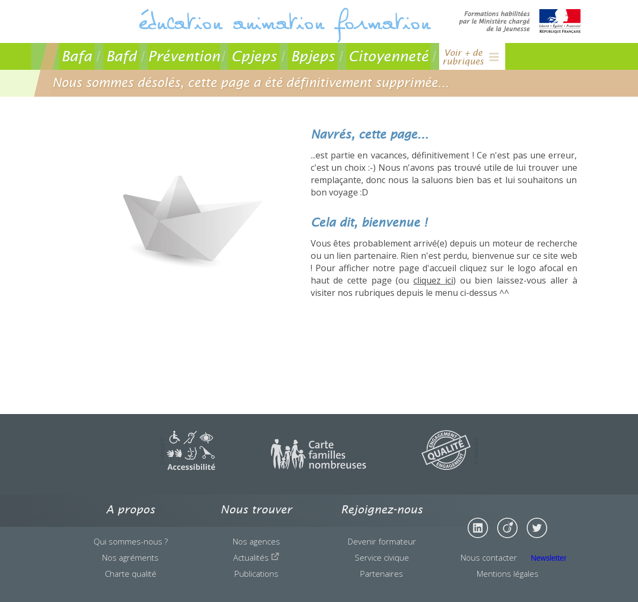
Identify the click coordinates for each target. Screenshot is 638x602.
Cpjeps (254, 56)
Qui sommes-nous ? (131, 541)
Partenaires (381, 573)
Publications (256, 573)
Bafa (76, 56)
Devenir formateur (382, 541)
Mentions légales (508, 573)
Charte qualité (130, 573)
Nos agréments (130, 557)
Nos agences (256, 541)
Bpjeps (313, 56)
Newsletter (549, 558)
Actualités (256, 557)
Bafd (121, 56)
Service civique (382, 557)
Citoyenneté (388, 56)
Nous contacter (489, 557)
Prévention (184, 56)
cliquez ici (433, 280)
